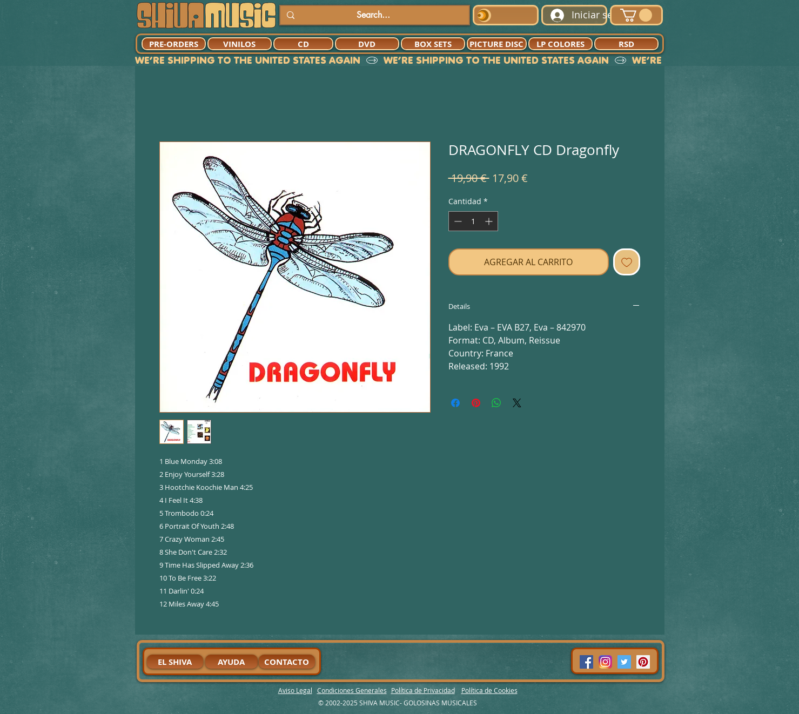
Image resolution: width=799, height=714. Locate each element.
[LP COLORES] (560, 43)
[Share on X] (517, 402)
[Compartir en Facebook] (455, 402)
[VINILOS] (239, 43)
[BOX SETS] (433, 43)
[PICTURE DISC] (497, 43)
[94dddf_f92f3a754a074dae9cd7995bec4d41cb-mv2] (605, 662)
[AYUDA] (231, 662)
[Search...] (373, 15)
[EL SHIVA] (175, 662)
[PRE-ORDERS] (174, 43)
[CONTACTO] (287, 662)
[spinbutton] (473, 221)
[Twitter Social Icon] (624, 662)
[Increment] (489, 221)
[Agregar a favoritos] (626, 261)
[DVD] (367, 43)
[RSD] (626, 43)
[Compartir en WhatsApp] (496, 402)
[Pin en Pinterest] (475, 402)
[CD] (303, 43)
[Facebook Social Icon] (586, 662)
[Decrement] (457, 221)
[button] (636, 15)
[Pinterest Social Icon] (643, 662)
